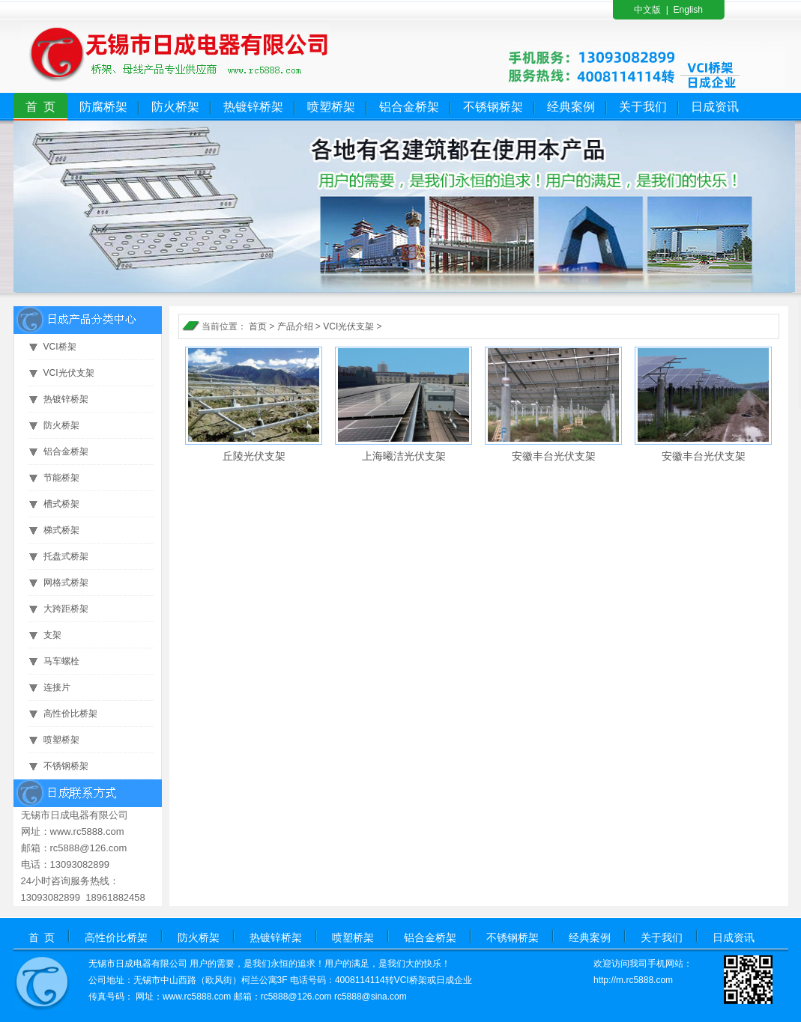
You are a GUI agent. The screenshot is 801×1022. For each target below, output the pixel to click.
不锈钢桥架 (493, 106)
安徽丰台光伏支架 (554, 456)
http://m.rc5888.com (633, 980)
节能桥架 (61, 477)
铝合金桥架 (409, 106)
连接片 (56, 687)
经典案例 (571, 106)
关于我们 (643, 106)
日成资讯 (715, 106)
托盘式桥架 (65, 556)
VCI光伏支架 (68, 373)
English (688, 9)
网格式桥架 (65, 582)
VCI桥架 (59, 346)
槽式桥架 (61, 504)
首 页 (40, 106)
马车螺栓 (61, 661)
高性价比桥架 (70, 713)
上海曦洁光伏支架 (404, 456)
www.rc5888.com (197, 996)
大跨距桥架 (65, 608)
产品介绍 (295, 326)
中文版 (647, 9)
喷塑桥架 (331, 106)
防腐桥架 (103, 106)
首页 (258, 326)
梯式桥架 (61, 530)
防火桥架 (175, 106)
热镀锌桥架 (253, 106)
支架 (52, 635)
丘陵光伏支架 (254, 456)
